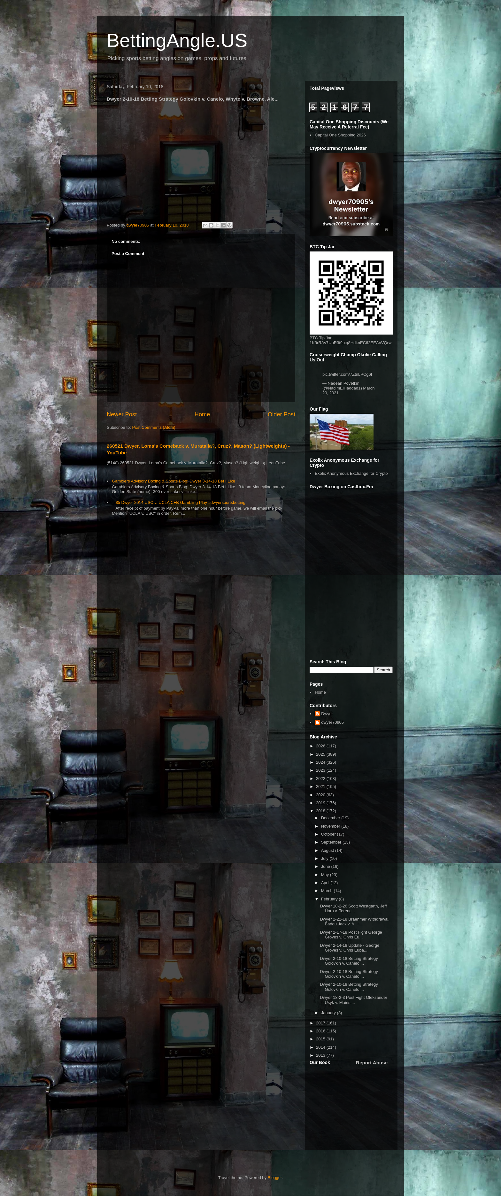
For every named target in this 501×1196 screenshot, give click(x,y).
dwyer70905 (332, 722)
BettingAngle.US (177, 40)
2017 (321, 1023)
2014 (321, 1047)
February (330, 899)
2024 (321, 762)
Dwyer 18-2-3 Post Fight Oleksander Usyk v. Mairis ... (353, 1000)
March (327, 890)
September (332, 842)
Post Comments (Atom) (153, 427)
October (329, 834)
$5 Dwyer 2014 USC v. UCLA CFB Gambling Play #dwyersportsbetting (180, 502)
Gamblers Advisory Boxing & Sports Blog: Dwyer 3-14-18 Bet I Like (173, 481)
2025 (321, 754)
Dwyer (327, 713)
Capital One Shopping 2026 (340, 135)
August (328, 850)
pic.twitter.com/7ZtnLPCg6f (347, 374)
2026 (321, 746)
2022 (321, 778)
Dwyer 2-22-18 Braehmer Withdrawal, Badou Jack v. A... (354, 922)
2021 (321, 786)
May (325, 874)
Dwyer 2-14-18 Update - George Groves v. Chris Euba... (349, 948)
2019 (321, 802)
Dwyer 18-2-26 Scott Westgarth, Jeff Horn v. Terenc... (353, 909)
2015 (321, 1039)
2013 (321, 1055)
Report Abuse (372, 1062)
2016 (321, 1031)
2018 (321, 810)
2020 (321, 794)
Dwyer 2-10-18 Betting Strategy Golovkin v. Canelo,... (349, 961)
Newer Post (122, 414)
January (329, 1012)
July (325, 858)
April (326, 882)
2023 (321, 770)
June (326, 866)
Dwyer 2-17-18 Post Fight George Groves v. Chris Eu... (351, 935)
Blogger (275, 1177)
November (331, 826)
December (331, 817)
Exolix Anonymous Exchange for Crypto (351, 473)
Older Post (281, 414)
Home (202, 414)
